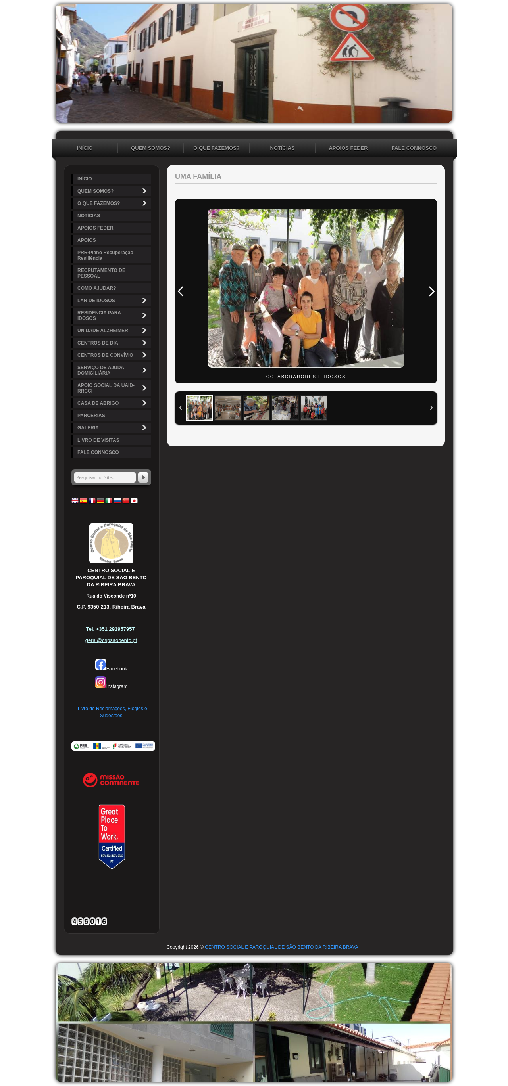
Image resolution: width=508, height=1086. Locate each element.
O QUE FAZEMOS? (216, 148)
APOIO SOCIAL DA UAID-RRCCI (113, 388)
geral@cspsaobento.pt (111, 640)
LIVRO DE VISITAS (98, 440)
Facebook (111, 669)
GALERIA (113, 428)
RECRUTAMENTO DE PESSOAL (101, 273)
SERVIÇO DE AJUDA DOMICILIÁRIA (113, 370)
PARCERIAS (91, 415)
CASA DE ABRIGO (113, 403)
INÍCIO (85, 148)
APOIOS (86, 240)
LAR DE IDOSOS (113, 300)
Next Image (431, 291)
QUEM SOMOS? (150, 148)
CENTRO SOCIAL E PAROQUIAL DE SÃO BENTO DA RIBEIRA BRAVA (281, 947)
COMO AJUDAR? (96, 288)
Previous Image (180, 291)
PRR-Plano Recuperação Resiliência (105, 255)
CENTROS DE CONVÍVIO (113, 355)
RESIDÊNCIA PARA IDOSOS (113, 315)
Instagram (111, 686)
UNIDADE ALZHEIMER (113, 330)
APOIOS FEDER (348, 148)
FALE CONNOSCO (414, 148)
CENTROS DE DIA (113, 343)
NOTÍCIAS (282, 148)
